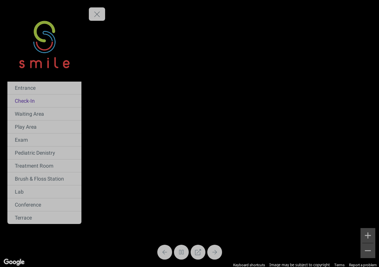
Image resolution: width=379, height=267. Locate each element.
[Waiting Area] (44, 114)
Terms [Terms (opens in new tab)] (339, 265)
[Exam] (44, 140)
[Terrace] (44, 217)
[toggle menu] (97, 14)
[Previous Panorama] (164, 252)
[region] (189, 133)
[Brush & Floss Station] (44, 178)
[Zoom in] (367, 235)
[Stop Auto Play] (181, 252)
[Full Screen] (198, 252)
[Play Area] (44, 127)
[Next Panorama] (214, 252)
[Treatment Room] (44, 165)
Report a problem (363, 265)
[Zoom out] (367, 250)
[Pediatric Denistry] (44, 152)
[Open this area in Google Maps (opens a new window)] (14, 262)
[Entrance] (44, 88)
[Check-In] (44, 101)
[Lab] (44, 191)
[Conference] (44, 204)
